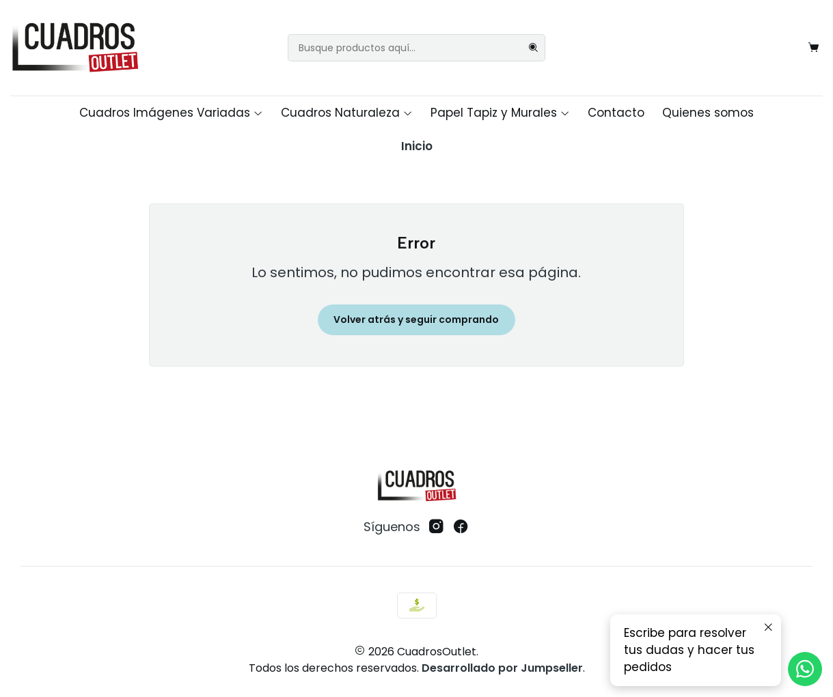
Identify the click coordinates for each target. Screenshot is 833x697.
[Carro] (813, 48)
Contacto (616, 112)
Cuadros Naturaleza (347, 112)
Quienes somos (708, 112)
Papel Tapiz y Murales (500, 112)
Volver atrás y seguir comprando (416, 319)
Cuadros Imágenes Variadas (171, 112)
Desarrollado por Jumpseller (502, 668)
